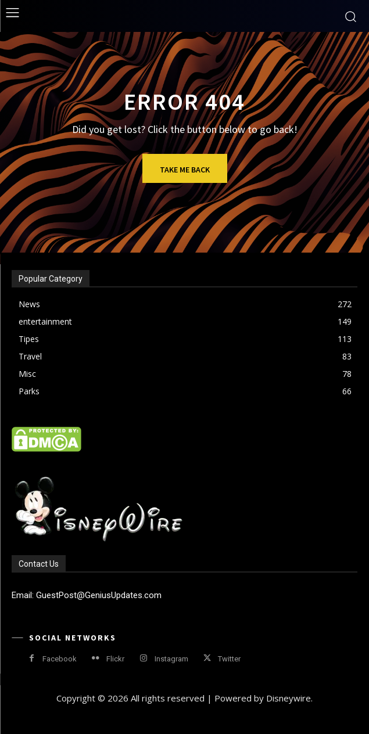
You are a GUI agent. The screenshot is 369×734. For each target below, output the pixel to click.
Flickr (115, 658)
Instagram (171, 658)
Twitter (229, 658)
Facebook (59, 658)
